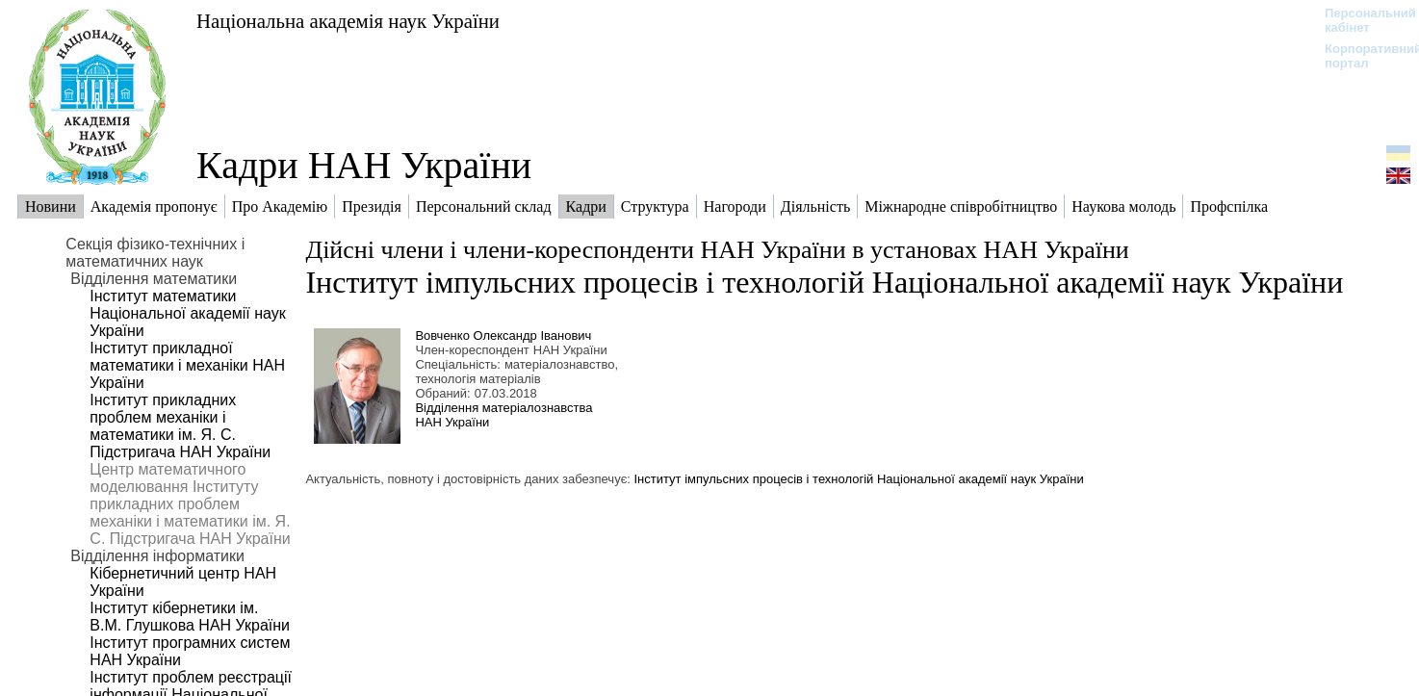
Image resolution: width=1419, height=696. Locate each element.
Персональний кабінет (1361, 20)
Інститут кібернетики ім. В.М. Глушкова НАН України (190, 616)
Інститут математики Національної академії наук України (187, 313)
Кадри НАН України (363, 165)
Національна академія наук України (348, 21)
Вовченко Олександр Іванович (503, 335)
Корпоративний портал (1361, 55)
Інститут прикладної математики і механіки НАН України (187, 365)
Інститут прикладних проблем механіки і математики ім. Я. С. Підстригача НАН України (180, 426)
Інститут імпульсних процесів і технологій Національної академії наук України (824, 282)
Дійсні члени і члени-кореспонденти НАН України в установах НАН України (716, 250)
